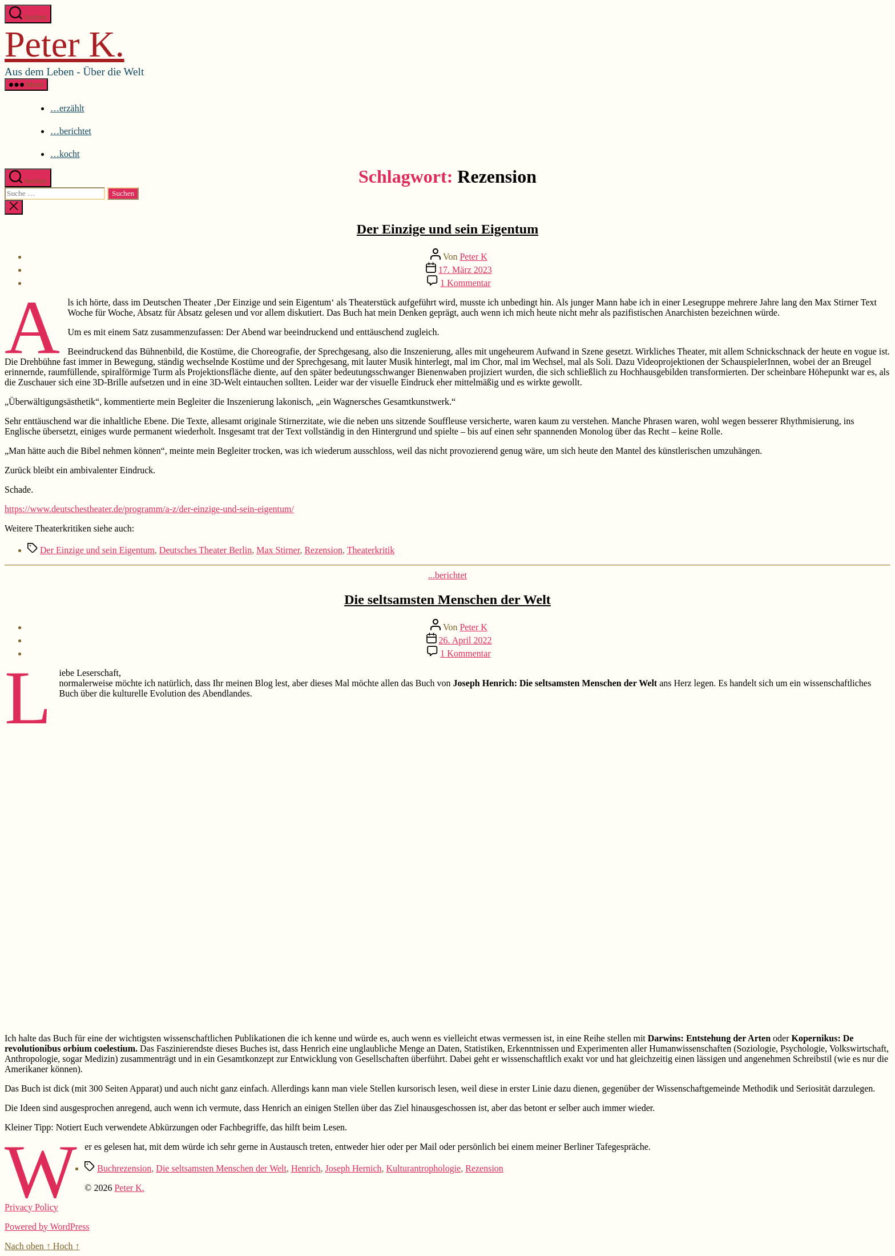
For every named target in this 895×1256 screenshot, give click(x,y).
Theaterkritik (371, 550)
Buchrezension (124, 1168)
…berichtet (70, 131)
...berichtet (447, 575)
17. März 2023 (465, 270)
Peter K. (64, 44)
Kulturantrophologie (423, 1168)
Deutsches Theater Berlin (205, 550)
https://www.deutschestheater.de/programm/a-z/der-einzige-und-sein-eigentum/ (149, 509)
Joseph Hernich (353, 1168)
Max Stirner (278, 550)
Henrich (306, 1168)
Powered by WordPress (47, 1226)
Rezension (323, 550)
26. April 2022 (465, 640)
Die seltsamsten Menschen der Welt (447, 599)
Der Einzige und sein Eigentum (447, 229)
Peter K (473, 256)
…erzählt (67, 108)
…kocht (65, 154)
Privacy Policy (31, 1207)
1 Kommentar (465, 283)
